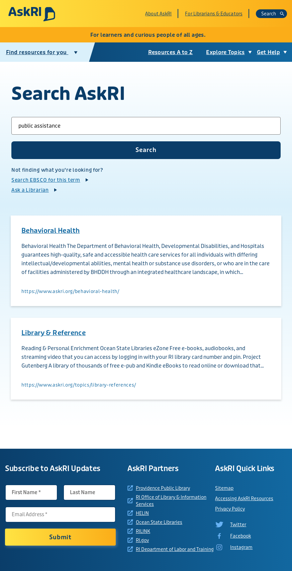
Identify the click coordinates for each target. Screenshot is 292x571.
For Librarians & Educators (213, 14)
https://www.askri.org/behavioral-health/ (70, 291)
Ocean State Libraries (159, 522)
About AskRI (158, 14)
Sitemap (224, 488)
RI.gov (142, 540)
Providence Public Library (163, 488)
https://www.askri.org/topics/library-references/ (78, 385)
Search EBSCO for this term (45, 180)
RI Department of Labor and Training (175, 549)
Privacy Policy (230, 509)
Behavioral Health (50, 231)
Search (272, 14)
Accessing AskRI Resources (244, 498)
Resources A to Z (170, 52)
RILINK (143, 531)
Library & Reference (53, 333)
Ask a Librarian (30, 190)
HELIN (142, 513)
